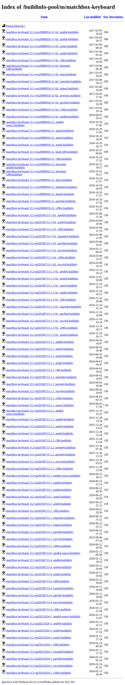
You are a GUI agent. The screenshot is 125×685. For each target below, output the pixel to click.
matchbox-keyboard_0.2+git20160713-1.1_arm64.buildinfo (40, 348)
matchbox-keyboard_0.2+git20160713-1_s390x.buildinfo (38, 546)
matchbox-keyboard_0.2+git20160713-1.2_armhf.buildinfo (39, 433)
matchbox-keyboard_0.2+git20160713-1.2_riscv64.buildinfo (40, 461)
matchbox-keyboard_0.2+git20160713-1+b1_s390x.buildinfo (40, 257)
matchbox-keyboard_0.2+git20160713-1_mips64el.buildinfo (40, 517)
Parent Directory (15, 25)
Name (44, 16)
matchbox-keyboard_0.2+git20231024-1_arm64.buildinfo (39, 630)
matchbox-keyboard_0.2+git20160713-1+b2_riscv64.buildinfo (41, 264)
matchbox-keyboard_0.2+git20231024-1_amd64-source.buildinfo (43, 616)
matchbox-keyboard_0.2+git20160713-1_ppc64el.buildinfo (39, 531)
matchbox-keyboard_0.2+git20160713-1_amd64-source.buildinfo (43, 475)
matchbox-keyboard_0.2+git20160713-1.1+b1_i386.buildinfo (41, 299)
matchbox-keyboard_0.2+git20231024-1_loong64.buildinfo (40, 651)
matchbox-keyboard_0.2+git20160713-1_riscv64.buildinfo (39, 539)
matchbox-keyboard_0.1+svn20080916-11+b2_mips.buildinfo (41, 74)
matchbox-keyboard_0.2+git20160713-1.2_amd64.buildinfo (40, 419)
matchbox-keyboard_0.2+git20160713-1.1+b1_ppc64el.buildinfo (43, 313)
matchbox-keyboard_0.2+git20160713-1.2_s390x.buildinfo (39, 468)
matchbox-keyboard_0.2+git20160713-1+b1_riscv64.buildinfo (41, 250)
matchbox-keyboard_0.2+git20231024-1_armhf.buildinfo (38, 637)
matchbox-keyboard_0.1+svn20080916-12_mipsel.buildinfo (40, 194)
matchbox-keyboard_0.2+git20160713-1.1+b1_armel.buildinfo (41, 285)
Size (105, 16)
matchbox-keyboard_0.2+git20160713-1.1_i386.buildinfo (38, 370)
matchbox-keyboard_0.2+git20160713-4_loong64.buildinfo (40, 588)
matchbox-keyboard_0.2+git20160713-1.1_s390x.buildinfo (39, 398)
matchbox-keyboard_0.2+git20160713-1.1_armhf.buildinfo (39, 363)
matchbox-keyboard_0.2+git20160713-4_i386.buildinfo (37, 581)
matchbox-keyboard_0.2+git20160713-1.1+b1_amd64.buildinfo (42, 271)
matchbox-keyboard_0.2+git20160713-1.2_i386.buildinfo (38, 440)
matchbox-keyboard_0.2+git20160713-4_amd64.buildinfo (39, 560)
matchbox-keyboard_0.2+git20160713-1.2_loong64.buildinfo (41, 447)
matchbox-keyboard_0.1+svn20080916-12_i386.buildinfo (39, 158)
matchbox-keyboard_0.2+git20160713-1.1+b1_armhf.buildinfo (42, 292)
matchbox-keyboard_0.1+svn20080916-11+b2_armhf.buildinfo (42, 53)
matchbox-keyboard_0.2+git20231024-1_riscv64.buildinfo (39, 665)
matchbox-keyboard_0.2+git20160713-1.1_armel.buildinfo (39, 355)
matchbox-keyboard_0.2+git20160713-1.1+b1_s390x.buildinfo (42, 327)
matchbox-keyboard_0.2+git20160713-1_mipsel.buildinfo (39, 524)
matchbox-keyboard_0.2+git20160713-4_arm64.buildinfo (39, 567)
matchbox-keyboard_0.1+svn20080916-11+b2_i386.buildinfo (41, 60)
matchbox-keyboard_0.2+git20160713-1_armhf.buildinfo (38, 503)
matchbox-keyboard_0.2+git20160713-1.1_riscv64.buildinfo (40, 391)
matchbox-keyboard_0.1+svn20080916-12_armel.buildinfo (39, 137)
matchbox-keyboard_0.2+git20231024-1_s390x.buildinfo (38, 672)
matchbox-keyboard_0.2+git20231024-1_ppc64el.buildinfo (39, 658)
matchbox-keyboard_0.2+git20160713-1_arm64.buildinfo (39, 489)
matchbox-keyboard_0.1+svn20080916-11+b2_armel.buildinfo (41, 46)
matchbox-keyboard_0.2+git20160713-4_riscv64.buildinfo (39, 602)
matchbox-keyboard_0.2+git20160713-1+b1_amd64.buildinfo (41, 215)
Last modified (92, 16)
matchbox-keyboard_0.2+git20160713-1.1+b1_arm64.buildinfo (42, 278)
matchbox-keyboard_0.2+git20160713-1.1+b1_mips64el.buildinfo (43, 306)
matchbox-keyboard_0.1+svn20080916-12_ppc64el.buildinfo (41, 201)
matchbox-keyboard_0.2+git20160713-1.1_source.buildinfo (40, 405)
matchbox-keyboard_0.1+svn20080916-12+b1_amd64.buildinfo (42, 116)
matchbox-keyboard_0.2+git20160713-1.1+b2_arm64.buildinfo (42, 334)
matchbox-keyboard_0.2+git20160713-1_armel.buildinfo (38, 496)
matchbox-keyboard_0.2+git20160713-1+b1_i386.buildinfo (40, 229)
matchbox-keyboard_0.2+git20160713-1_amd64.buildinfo (39, 482)
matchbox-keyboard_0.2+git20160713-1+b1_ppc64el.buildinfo (42, 243)
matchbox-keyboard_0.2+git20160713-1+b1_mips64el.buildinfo (42, 236)
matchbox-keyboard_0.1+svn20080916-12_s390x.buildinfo (39, 208)
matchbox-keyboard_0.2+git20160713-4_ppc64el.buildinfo (39, 595)
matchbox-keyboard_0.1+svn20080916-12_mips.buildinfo (39, 179)
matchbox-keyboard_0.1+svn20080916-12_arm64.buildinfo (40, 130)
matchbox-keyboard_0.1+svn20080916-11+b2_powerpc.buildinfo (43, 95)
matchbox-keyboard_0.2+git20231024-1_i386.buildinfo (37, 644)
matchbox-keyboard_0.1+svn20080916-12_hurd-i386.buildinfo (42, 151)
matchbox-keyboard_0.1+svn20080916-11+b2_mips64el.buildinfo (43, 81)
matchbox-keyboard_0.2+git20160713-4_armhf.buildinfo (38, 574)
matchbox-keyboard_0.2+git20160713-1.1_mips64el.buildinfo (41, 377)
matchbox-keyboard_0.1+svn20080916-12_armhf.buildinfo (39, 144)
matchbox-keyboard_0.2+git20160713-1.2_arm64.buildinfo (40, 426)
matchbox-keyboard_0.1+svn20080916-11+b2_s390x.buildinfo (42, 109)
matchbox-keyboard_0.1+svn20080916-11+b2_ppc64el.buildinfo (43, 102)
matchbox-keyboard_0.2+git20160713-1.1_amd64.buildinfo (40, 341)
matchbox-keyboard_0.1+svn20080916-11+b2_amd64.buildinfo (42, 32)
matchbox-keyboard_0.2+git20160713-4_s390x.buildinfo (38, 609)
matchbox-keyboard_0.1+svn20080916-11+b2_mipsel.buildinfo (42, 88)
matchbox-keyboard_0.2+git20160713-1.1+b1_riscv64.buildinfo (42, 320)
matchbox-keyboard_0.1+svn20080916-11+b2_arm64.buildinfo (42, 39)
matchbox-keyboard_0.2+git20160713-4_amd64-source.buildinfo (43, 553)
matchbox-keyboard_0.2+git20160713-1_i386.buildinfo (37, 510)
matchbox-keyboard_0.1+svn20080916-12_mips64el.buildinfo (41, 187)
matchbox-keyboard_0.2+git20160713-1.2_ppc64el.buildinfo (40, 454)
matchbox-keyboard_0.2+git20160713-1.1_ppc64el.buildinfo (40, 384)
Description (116, 16)
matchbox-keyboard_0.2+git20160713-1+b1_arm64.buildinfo (41, 222)
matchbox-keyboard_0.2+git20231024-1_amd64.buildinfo (39, 623)
